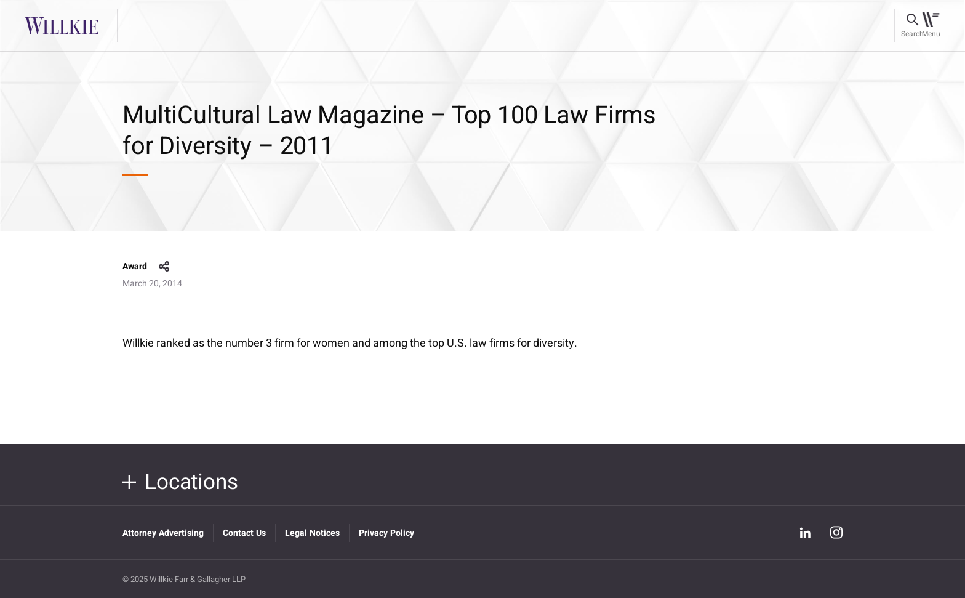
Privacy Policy (386, 533)
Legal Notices (312, 533)
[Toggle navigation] (930, 25)
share (164, 266)
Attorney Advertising (163, 533)
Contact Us (244, 533)
